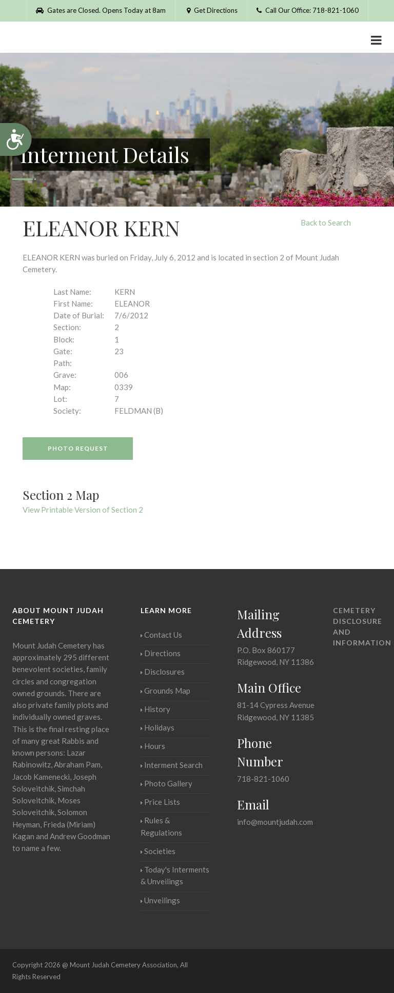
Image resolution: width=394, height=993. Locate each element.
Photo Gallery (166, 783)
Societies (158, 851)
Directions (161, 653)
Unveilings (160, 900)
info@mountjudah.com (275, 821)
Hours (153, 746)
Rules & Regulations (161, 826)
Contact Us (161, 634)
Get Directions (211, 10)
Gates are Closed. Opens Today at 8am (101, 10)
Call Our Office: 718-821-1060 (308, 10)
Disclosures (163, 671)
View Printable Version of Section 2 (83, 509)
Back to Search (326, 222)
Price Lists (160, 801)
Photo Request (78, 448)
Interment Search (172, 764)
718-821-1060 (263, 778)
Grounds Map (165, 690)
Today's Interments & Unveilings (175, 875)
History (155, 709)
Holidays (157, 727)
